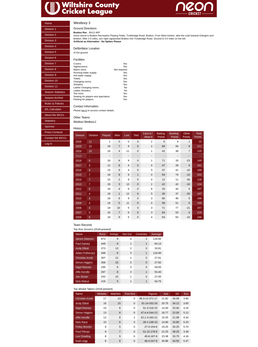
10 (90, 146)
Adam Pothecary (85, 253)
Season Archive (54, 97)
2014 (79, 179)
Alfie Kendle (83, 272)
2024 (79, 151)
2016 (79, 170)
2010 (79, 198)
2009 (79, 203)
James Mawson (85, 238)
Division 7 (50, 63)
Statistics (50, 120)
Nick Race (82, 322)
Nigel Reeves (83, 267)
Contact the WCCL (56, 138)
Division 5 (50, 52)
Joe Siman (82, 276)
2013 (79, 184)
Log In (48, 143)
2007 (79, 212)
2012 (79, 188)
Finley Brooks (84, 326)
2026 (79, 141)
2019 (79, 155)
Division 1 (50, 29)
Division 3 (50, 40)
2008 (79, 207)
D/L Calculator (53, 109)
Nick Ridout (82, 281)
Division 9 (50, 74)
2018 (79, 160)
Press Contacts (54, 132)
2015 (79, 174)
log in (84, 110)
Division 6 (50, 57)
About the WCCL (54, 115)
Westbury (78, 121)
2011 (79, 193)
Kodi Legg (81, 340)
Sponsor (50, 126)
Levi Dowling (83, 336)
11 (90, 141)
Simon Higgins (84, 262)
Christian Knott (84, 257)
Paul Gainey (83, 243)
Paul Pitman (83, 331)
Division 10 (51, 80)
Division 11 (51, 86)
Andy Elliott (82, 248)
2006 (79, 217)
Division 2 (50, 34)
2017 (79, 165)
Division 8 (50, 69)
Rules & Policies (54, 103)
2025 (79, 146)
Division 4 (50, 46)
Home (48, 23)
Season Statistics (55, 92)
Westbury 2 (90, 121)
